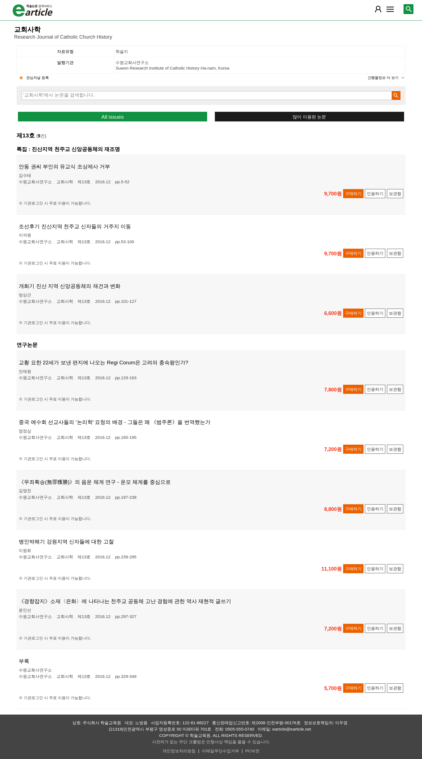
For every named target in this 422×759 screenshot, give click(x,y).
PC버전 (252, 751)
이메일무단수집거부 (220, 751)
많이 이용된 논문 (309, 116)
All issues (113, 117)
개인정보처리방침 (179, 751)
